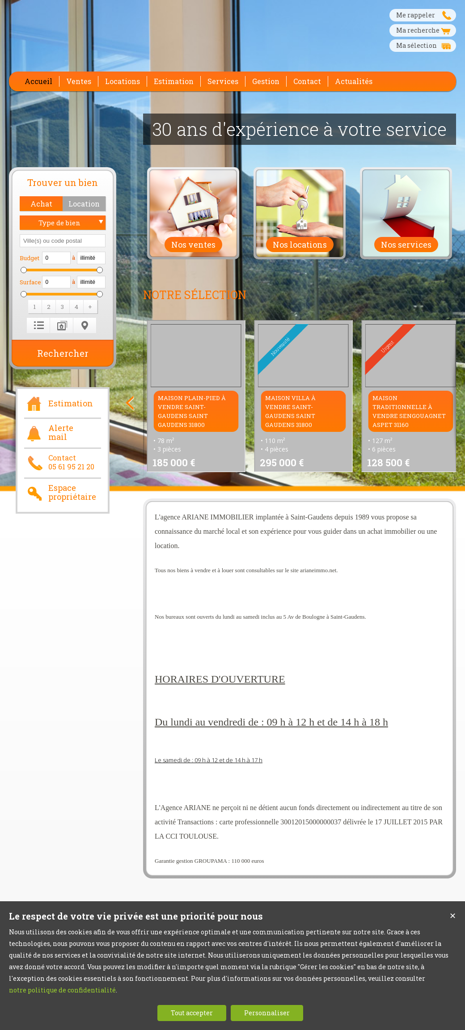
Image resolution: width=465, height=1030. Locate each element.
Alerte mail (48, 432)
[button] (41, 203)
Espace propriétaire (60, 492)
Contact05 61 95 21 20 (59, 462)
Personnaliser (267, 1013)
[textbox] (63, 240)
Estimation (58, 402)
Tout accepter (192, 1013)
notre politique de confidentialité (62, 990)
